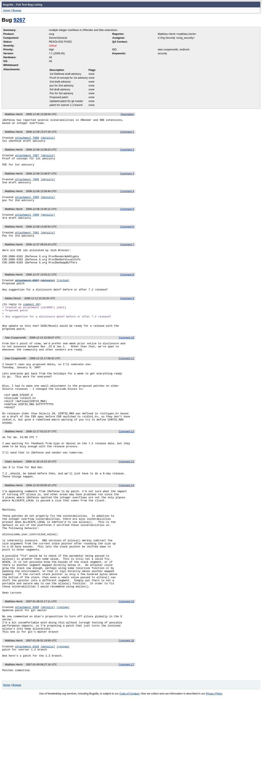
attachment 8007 (27, 294)
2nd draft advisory (60, 81)
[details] (48, 139)
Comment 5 (127, 216)
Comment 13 (126, 500)
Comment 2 (127, 152)
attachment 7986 (27, 139)
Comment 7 (127, 254)
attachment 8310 (27, 715)
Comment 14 (126, 527)
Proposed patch (59, 97)
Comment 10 (126, 359)
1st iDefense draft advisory (65, 73)
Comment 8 (127, 288)
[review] (62, 294)
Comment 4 (127, 197)
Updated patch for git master (66, 101)
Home (6, 10)
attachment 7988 (27, 185)
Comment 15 (126, 664)
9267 (19, 20)
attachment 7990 (27, 222)
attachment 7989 (27, 204)
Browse (16, 10)
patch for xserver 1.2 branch (66, 104)
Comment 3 (127, 178)
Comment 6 (127, 235)
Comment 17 (126, 735)
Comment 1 (127, 133)
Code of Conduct (129, 764)
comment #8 (31, 321)
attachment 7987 (27, 158)
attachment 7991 (27, 241)
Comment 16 (126, 708)
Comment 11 (126, 381)
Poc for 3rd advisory (61, 93)
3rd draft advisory (60, 89)
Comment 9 (127, 314)
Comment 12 (126, 467)
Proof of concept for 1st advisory (69, 77)
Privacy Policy (214, 764)
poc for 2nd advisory (61, 85)
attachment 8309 (27, 670)
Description (127, 114)
